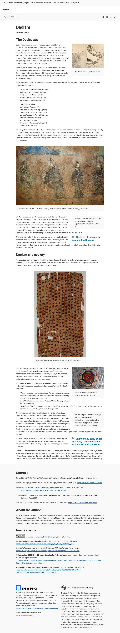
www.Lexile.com (87, 627)
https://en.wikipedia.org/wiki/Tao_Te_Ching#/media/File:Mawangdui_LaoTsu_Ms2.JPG (47, 551)
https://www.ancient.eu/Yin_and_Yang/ (82, 503)
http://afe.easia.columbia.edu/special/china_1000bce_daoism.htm (45, 490)
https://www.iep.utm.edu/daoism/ (89, 483)
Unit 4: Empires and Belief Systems (41, 3)
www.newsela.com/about (25, 615)
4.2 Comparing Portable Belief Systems (66, 3)
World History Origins (22, 3)
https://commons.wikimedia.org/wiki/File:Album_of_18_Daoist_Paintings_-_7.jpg (45, 544)
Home (4, 3)
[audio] (103, 17)
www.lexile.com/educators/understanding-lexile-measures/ (37, 608)
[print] (107, 17)
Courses (10, 3)
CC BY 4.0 (49, 537)
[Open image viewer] (88, 56)
